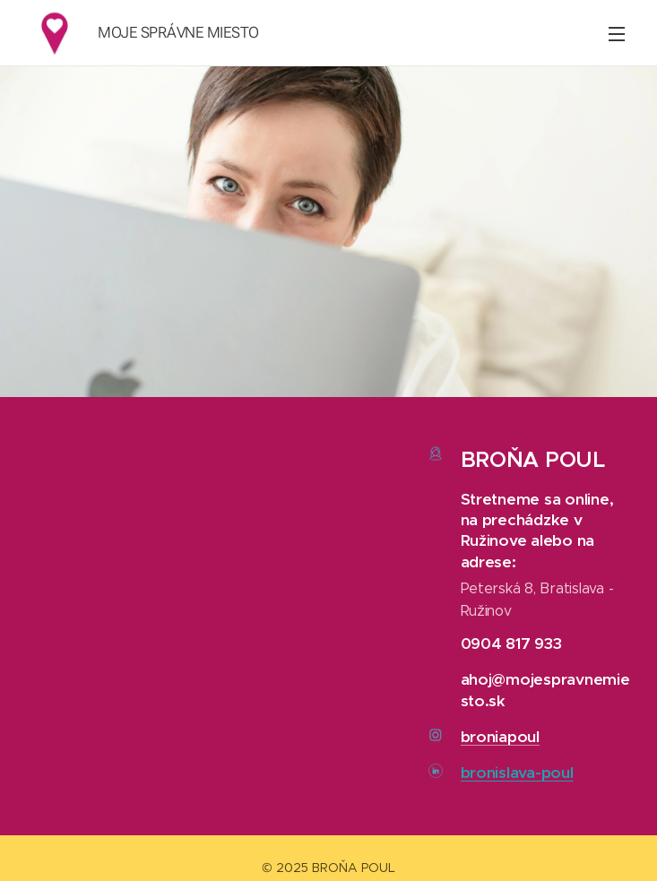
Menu (617, 34)
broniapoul (500, 736)
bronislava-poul (517, 772)
